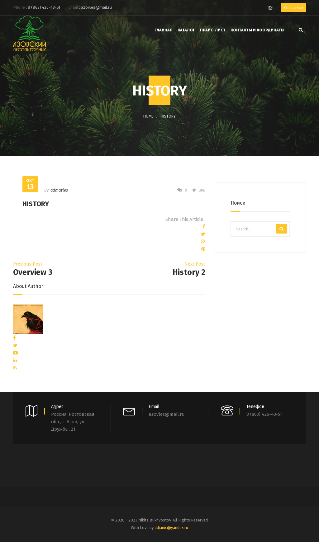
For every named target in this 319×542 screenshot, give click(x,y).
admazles (59, 190)
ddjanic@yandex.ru (171, 527)
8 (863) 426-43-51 (44, 7)
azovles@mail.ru (96, 7)
